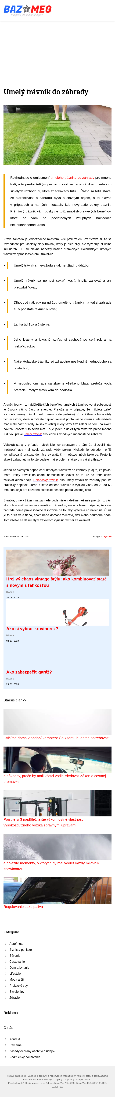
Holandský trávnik (45, 480)
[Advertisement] (57, 47)
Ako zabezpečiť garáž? (29, 672)
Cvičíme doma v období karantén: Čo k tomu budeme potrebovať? (56, 738)
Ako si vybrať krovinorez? (32, 628)
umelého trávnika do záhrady (72, 177)
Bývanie (107, 536)
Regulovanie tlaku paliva (23, 907)
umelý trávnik (33, 434)
